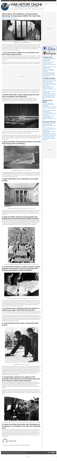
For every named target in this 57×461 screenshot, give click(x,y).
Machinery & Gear (23, 8)
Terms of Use (21, 0)
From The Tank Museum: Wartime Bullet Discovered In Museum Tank (48, 104)
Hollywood (34, 8)
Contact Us (16, 0)
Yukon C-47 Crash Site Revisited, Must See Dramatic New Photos (48, 70)
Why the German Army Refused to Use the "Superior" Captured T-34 (49, 108)
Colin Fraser (12, 441)
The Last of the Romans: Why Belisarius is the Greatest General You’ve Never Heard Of (49, 80)
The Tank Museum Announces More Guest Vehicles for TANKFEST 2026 (49, 59)
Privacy (31, 0)
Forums (38, 8)
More (42, 8)
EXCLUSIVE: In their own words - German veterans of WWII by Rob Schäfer (49, 84)
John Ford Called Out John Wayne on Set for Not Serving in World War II (49, 138)
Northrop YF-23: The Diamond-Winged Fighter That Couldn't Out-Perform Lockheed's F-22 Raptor (49, 135)
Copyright (26, 0)
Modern (9, 17)
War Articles (16, 8)
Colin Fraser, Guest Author (12, 19)
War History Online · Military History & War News (17, 452)
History (29, 8)
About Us (11, 0)
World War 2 (14, 17)
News (12, 8)
